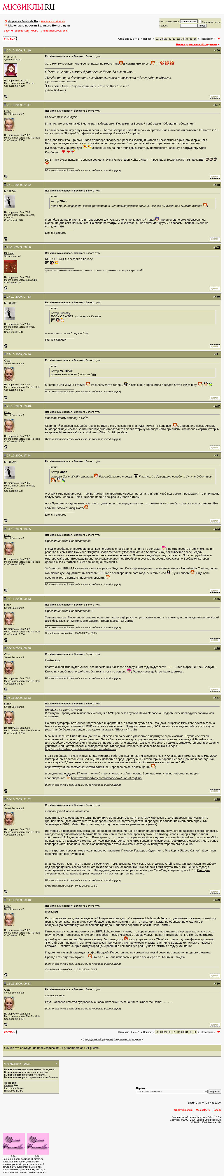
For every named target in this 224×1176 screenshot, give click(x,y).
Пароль (163, 25)
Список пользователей (54, 30)
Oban (7, 111)
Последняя (208, 38)
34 (186, 38)
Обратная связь (183, 1110)
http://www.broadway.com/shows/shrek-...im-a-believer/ (80, 749)
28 (161, 38)
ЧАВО (34, 30)
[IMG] (7, 1088)
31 (174, 38)
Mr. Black (10, 191)
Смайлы (8, 1085)
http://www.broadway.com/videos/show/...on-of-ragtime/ (106, 778)
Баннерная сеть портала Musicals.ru (23, 1159)
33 (182, 38)
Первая (146, 38)
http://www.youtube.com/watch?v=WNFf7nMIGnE (77, 767)
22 (157, 38)
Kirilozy (9, 253)
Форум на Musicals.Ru (23, 21)
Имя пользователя (169, 21)
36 (195, 38)
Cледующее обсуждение (127, 1039)
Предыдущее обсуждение (97, 1039)
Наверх (217, 1110)
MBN (13, 1156)
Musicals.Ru (203, 1110)
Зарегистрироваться (16, 30)
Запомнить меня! (210, 22)
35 (191, 38)
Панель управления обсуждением (196, 44)
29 (165, 38)
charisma (10, 56)
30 (169, 38)
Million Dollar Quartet (84, 620)
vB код (7, 1082)
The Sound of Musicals (53, 21)
